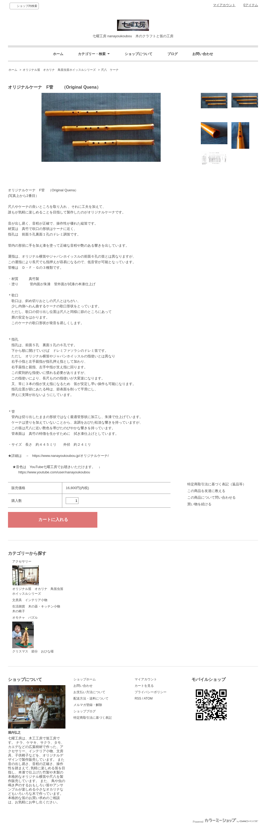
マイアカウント (224, 5)
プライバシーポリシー (151, 692)
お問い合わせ (202, 54)
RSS (138, 698)
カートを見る (144, 686)
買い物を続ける (199, 504)
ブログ (172, 54)
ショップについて (138, 54)
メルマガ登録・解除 (87, 705)
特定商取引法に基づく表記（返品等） (216, 484)
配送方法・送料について (91, 698)
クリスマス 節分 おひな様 (33, 638)
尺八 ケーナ (110, 69)
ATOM (148, 698)
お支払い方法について (89, 692)
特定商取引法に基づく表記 (92, 718)
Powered (225, 821)
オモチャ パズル (25, 617)
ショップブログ (84, 711)
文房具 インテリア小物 (29, 600)
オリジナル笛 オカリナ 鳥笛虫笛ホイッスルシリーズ (59, 69)
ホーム (58, 54)
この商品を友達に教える (206, 491)
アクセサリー (21, 561)
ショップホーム (84, 679)
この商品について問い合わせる (211, 497)
